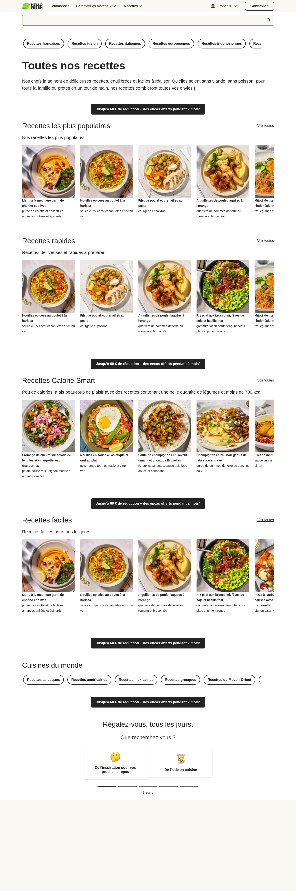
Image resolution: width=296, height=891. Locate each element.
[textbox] (148, 20)
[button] (225, 6)
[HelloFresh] (32, 6)
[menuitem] (34, 6)
